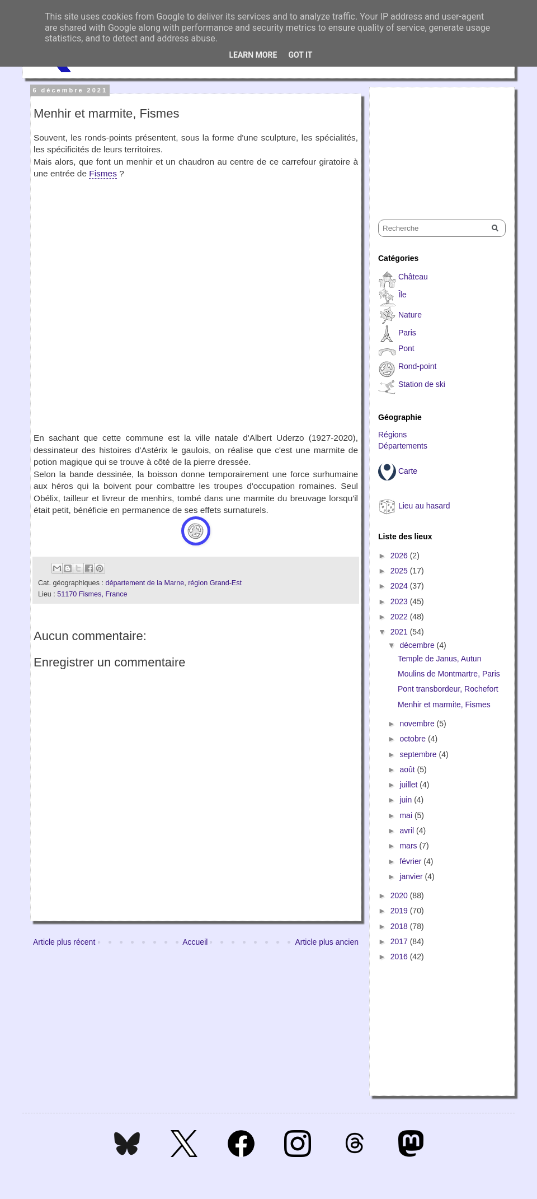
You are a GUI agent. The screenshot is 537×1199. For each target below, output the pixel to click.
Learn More (253, 54)
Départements (402, 445)
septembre (419, 754)
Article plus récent (64, 941)
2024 (400, 585)
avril (407, 830)
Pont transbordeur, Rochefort (448, 688)
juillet (409, 784)
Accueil (195, 941)
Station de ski (421, 384)
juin (406, 799)
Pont (406, 348)
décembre (417, 645)
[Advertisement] (434, 143)
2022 (400, 616)
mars (409, 845)
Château (413, 276)
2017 (400, 941)
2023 (400, 601)
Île (402, 294)
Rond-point (417, 366)
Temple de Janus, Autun (439, 658)
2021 (400, 631)
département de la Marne (144, 583)
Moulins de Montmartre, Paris (449, 673)
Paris (407, 332)
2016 (400, 956)
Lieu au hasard (424, 505)
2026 (400, 555)
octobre (413, 738)
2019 (400, 910)
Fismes (103, 173)
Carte (407, 470)
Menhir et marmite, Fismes (444, 704)
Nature (410, 314)
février (411, 861)
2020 (400, 895)
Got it (300, 54)
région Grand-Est (215, 583)
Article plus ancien (327, 941)
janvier (412, 876)
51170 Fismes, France (92, 594)
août (408, 769)
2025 (400, 570)
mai (406, 815)
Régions (392, 434)
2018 (400, 926)
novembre (417, 723)
